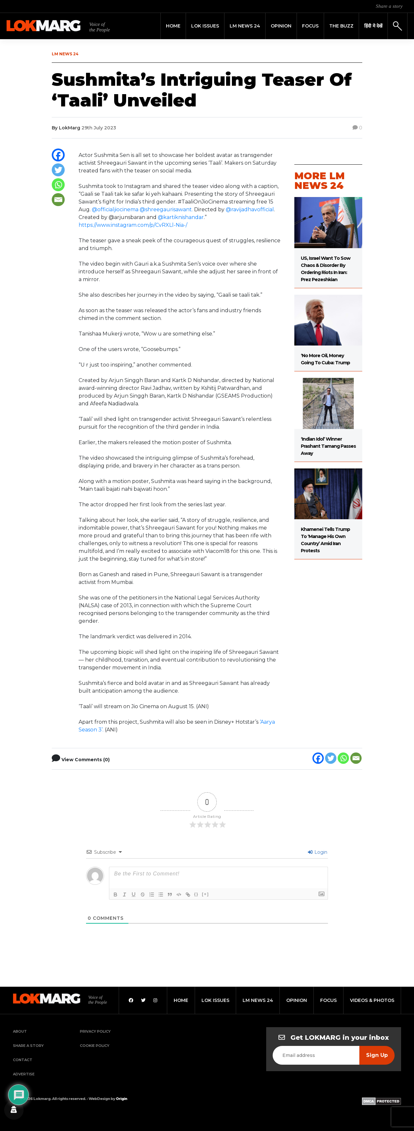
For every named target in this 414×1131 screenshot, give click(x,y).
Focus (310, 26)
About (20, 1031)
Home (173, 26)
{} (196, 894)
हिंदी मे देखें (373, 26)
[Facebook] (58, 154)
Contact (22, 1060)
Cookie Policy (94, 1045)
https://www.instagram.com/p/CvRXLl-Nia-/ (133, 225)
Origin (121, 1098)
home (181, 1000)
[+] (205, 894)
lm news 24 (258, 1000)
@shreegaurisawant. (167, 209)
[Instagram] (155, 1000)
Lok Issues (205, 26)
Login (317, 852)
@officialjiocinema (115, 209)
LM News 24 (245, 26)
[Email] (58, 199)
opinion (296, 1000)
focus (328, 1000)
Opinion (281, 26)
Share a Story (28, 1045)
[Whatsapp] (58, 184)
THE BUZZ (341, 26)
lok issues (215, 1000)
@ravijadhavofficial (250, 209)
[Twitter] (58, 169)
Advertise (24, 1074)
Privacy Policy (95, 1031)
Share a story (389, 6)
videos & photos (372, 1000)
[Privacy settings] (14, 1110)
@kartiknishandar (181, 217)
